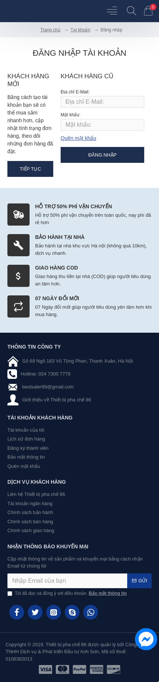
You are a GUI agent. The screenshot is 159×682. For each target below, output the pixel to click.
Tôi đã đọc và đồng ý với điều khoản (67, 593)
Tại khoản (80, 29)
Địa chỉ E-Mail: (75, 92)
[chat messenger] (144, 640)
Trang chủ (50, 29)
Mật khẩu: (70, 114)
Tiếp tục (30, 169)
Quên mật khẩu (78, 138)
